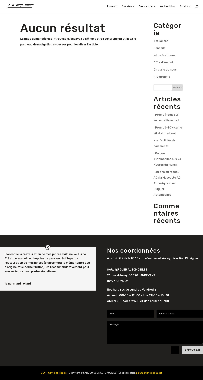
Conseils (159, 48)
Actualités (168, 6)
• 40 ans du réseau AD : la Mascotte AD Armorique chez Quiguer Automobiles (167, 183)
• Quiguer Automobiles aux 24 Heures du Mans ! (167, 159)
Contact (186, 6)
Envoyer (192, 349)
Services (128, 6)
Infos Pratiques (164, 55)
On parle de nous (165, 69)
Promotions (162, 76)
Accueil (112, 6)
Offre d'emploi (163, 62)
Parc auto (145, 6)
